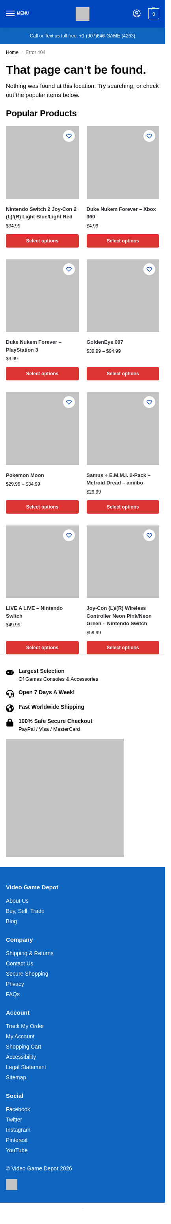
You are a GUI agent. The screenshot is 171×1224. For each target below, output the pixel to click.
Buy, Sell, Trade (25, 911)
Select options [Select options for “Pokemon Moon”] (42, 507)
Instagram (18, 1130)
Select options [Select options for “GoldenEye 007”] (123, 373)
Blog (11, 921)
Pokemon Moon (25, 475)
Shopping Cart (23, 1046)
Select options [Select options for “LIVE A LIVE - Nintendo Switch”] (42, 647)
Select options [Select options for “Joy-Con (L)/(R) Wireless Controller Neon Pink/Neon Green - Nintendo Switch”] (123, 647)
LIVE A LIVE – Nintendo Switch (34, 612)
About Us (17, 901)
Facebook (18, 1109)
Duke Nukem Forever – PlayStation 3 (33, 346)
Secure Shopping (27, 974)
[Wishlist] (69, 136)
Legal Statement (26, 1067)
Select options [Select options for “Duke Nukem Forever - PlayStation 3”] (42, 373)
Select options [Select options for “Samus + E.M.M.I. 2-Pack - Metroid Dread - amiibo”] (123, 507)
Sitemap (16, 1077)
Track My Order (25, 1026)
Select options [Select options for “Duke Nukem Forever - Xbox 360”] (123, 241)
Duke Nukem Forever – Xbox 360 (121, 213)
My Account (20, 1036)
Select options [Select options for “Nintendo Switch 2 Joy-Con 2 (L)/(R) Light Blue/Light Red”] (42, 241)
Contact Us (19, 963)
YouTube (17, 1150)
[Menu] (18, 14)
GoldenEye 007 (105, 342)
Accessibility (21, 1057)
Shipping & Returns (30, 953)
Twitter (14, 1119)
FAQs (13, 994)
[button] (152, 13)
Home (12, 52)
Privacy (15, 984)
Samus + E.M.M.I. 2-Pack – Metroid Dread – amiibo (119, 479)
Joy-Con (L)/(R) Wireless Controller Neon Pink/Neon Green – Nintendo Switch (119, 615)
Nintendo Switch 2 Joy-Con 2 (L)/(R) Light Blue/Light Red (41, 213)
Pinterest (17, 1140)
